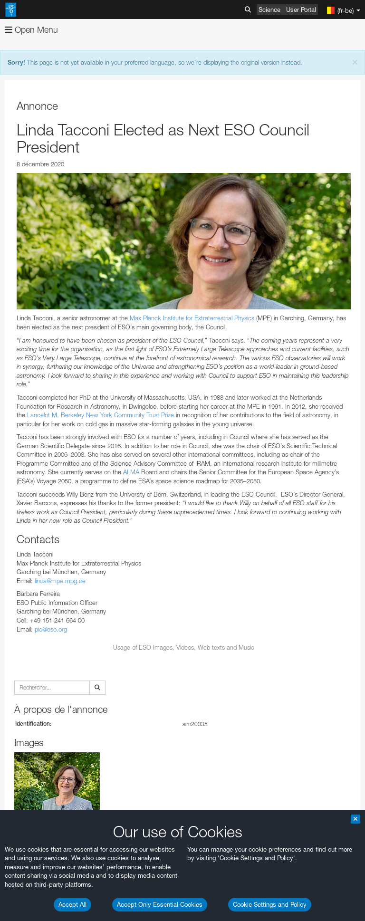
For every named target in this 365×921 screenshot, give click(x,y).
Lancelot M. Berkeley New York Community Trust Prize (100, 415)
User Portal (301, 9)
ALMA (131, 472)
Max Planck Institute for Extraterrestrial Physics (192, 318)
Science (269, 9)
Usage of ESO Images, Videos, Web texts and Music (183, 647)
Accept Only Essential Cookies (159, 904)
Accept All (72, 904)
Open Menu (31, 30)
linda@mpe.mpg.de (60, 581)
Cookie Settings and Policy (270, 904)
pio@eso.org (51, 629)
